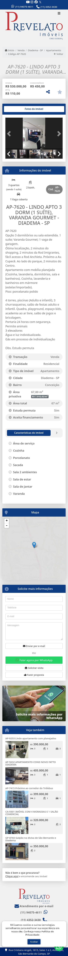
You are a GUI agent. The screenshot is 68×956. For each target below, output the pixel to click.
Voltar (58, 53)
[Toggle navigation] (59, 14)
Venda (21, 50)
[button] (9, 133)
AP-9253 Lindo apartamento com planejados (30, 738)
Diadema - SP (35, 50)
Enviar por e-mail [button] (34, 646)
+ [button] (7, 521)
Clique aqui (12, 876)
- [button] (7, 525)
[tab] (15, 109)
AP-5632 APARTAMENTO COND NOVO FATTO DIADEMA (30, 763)
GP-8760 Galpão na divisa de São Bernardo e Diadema (30, 839)
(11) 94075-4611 (24, 6)
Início (9, 50)
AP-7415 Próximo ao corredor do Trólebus (29, 788)
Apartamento (53, 50)
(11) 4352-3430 (48, 6)
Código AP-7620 (17, 53)
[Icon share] (28, 2)
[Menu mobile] (34, 26)
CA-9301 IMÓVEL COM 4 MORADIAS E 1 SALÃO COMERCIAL (31, 813)
